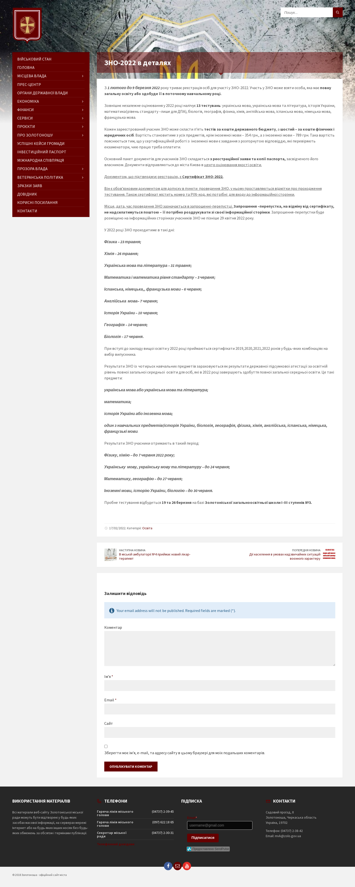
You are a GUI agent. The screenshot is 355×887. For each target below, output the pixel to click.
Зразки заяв (29, 185)
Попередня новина (306, 550)
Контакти (27, 210)
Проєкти (26, 126)
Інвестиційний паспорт (41, 151)
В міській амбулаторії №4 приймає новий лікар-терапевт (154, 556)
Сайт (108, 723)
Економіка (28, 101)
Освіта (147, 528)
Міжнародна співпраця (40, 160)
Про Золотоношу (35, 135)
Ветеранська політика (40, 177)
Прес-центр (29, 84)
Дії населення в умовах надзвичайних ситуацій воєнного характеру (284, 556)
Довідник (27, 194)
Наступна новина (132, 550)
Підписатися (203, 837)
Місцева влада (31, 75)
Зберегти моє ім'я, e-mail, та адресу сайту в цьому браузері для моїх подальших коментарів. (184, 752)
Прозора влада (32, 168)
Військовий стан (34, 59)
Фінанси (25, 109)
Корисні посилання (37, 202)
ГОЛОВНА (26, 67)
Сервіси (25, 118)
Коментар (113, 627)
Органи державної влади (42, 92)
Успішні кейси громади (41, 143)
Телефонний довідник (116, 844)
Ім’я (108, 676)
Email (110, 699)
